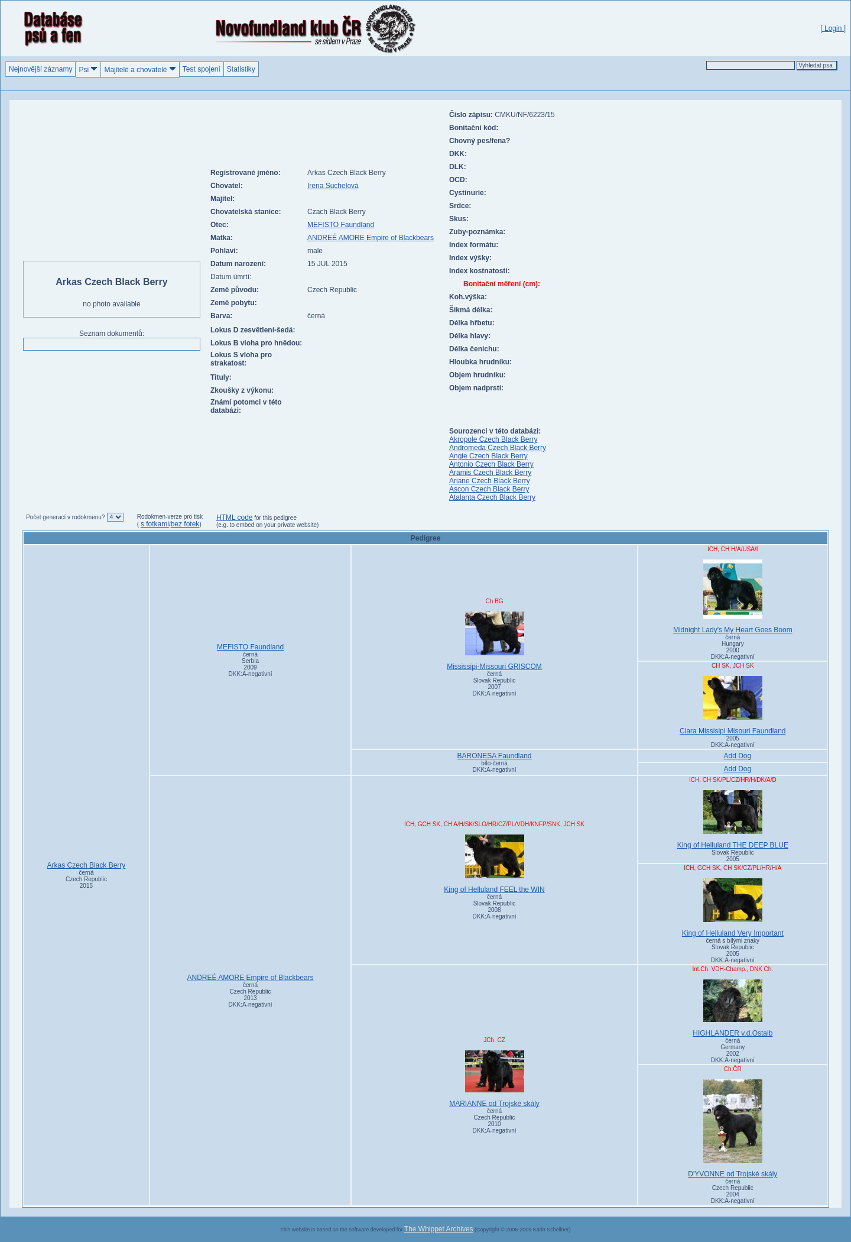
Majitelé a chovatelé (140, 69)
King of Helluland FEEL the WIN (494, 864)
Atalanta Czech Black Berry (492, 497)
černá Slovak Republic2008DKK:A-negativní (495, 907)
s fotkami (155, 524)
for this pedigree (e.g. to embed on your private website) (267, 521)
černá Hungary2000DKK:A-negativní (733, 647)
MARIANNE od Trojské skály (494, 1079)
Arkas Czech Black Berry (86, 865)
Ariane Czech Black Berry (489, 481)
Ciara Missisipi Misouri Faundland (733, 705)
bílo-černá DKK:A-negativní (495, 766)
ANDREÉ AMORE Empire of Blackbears (370, 238)
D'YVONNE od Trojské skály (733, 1128)
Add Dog (737, 756)
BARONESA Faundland (494, 756)
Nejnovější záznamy (40, 69)
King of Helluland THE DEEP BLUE (733, 819)
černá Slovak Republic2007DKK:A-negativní (495, 684)
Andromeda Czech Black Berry (497, 448)
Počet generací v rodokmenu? (65, 517)
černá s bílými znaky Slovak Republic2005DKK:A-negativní (733, 950)
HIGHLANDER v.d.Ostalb (733, 1008)
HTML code (234, 517)
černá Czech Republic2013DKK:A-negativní (250, 995)
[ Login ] (833, 28)
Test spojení (201, 69)
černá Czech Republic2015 (86, 879)
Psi (88, 69)
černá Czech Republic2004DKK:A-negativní (733, 1191)
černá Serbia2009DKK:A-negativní (250, 664)
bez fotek (185, 524)
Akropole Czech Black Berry (493, 439)
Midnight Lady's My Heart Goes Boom (733, 596)
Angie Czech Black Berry (488, 456)
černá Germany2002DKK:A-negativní (733, 1050)
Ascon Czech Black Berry (489, 489)
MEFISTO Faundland (340, 225)
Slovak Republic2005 (733, 855)
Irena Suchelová (333, 186)
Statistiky (241, 69)
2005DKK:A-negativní (733, 741)
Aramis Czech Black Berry (490, 472)
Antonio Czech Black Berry (491, 464)
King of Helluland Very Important (733, 907)
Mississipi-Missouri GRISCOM (494, 641)
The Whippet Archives (438, 1229)
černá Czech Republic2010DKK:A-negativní (495, 1121)
